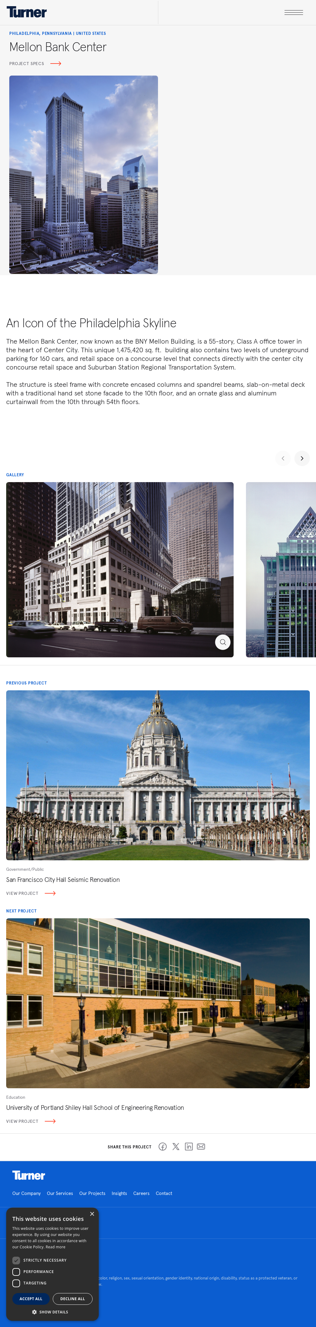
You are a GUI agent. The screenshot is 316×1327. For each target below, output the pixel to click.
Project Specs (35, 63)
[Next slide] (302, 458)
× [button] (91, 1214)
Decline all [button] (72, 1298)
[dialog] (52, 1264)
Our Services (60, 1193)
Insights (119, 1193)
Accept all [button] (31, 1298)
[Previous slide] (283, 458)
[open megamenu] (230, 12)
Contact (164, 1193)
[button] (52, 1312)
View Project (31, 893)
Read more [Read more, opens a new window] (55, 1247)
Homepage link (28, 1175)
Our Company (26, 1193)
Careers (141, 1193)
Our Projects (92, 1193)
